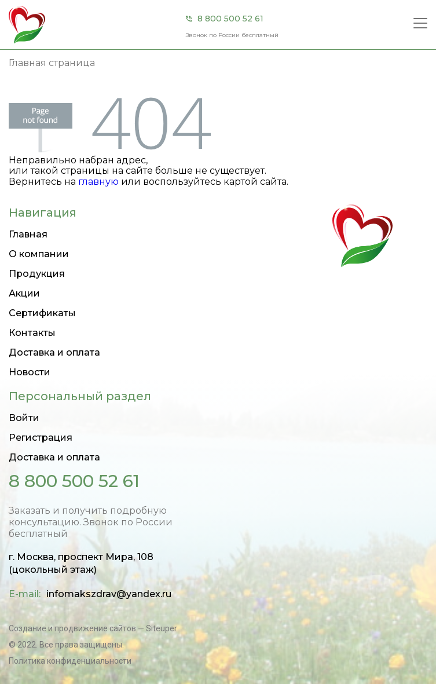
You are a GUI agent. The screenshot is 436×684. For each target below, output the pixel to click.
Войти (24, 417)
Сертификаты (42, 313)
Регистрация (40, 437)
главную (98, 181)
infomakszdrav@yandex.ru (108, 593)
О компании (39, 253)
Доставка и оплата (54, 352)
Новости (29, 372)
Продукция (37, 273)
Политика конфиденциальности (70, 660)
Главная (28, 234)
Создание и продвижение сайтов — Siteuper (93, 628)
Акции (24, 293)
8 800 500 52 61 (230, 18)
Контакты (32, 332)
